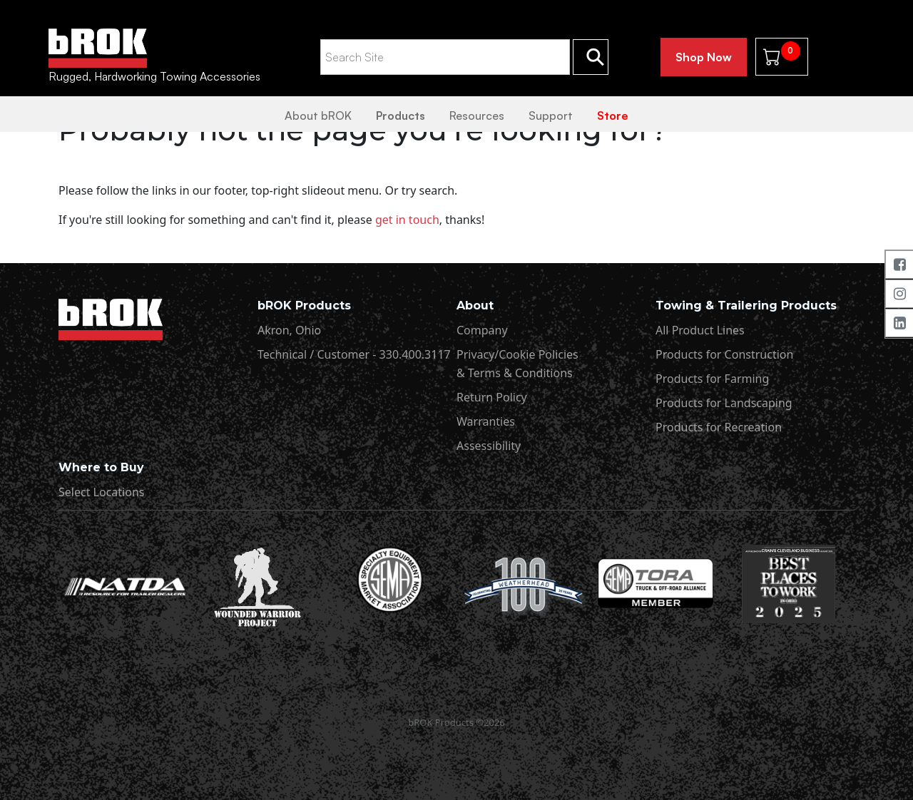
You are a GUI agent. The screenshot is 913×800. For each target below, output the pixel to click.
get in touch (407, 219)
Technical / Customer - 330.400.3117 (354, 354)
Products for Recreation (719, 427)
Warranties (485, 421)
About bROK (318, 115)
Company (482, 330)
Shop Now (703, 57)
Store (612, 115)
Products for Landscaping (724, 403)
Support (551, 115)
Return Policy (491, 397)
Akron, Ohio (289, 330)
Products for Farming (712, 378)
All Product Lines (700, 330)
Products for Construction (724, 354)
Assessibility (488, 445)
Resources (476, 115)
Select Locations (101, 492)
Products (400, 115)
